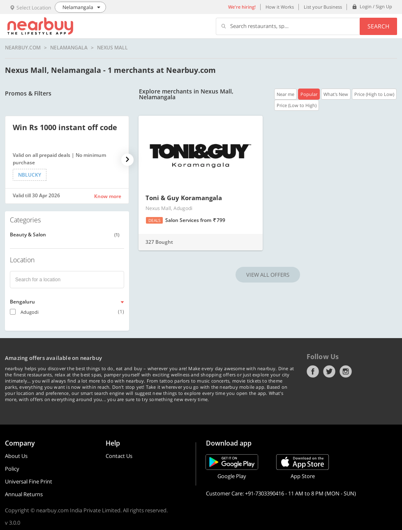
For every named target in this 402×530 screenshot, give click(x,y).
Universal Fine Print (28, 481)
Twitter (329, 371)
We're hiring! (242, 7)
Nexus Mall (112, 48)
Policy (12, 468)
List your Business (323, 7)
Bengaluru (22, 301)
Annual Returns (24, 494)
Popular (308, 94)
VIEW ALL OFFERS (267, 274)
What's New (335, 94)
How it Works (280, 7)
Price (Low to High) (297, 105)
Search (378, 26)
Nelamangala (69, 48)
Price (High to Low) (374, 94)
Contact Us (119, 456)
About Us (16, 456)
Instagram (346, 371)
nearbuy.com (23, 48)
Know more (107, 196)
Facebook (313, 371)
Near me (285, 94)
